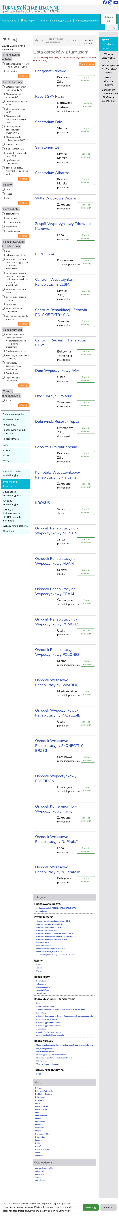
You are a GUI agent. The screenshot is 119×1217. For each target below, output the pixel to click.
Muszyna (39, 1124)
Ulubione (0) (108, 18)
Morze (9, 198)
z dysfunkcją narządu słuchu (16, 291)
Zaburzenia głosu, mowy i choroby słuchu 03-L (17, 170)
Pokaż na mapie (86, 64)
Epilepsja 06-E (13, 144)
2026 (8, 400)
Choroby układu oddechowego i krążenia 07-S (13, 129)
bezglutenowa (12, 213)
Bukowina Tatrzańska (44, 1091)
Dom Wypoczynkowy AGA (57, 370)
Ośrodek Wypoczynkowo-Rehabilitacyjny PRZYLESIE (57, 713)
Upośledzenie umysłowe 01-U (13, 162)
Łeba (37, 1112)
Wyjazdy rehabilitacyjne (11, 502)
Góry (8, 189)
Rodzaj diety (9, 424)
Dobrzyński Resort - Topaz (57, 421)
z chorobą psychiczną (16, 255)
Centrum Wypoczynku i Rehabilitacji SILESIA (54, 282)
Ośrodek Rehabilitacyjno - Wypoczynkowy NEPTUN (56, 531)
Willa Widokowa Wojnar (56, 198)
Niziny (6, 460)
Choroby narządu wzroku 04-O (14, 96)
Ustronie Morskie (42, 1149)
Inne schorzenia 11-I (15, 148)
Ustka (37, 1143)
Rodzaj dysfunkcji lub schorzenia (14, 431)
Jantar (37, 1103)
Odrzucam (108, 1207)
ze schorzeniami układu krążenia (17, 317)
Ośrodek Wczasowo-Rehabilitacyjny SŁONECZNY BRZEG (59, 745)
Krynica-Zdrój (41, 1109)
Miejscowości (9, 20)
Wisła (37, 1152)
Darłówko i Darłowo (43, 1094)
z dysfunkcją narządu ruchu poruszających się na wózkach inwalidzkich (17, 264)
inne (8, 250)
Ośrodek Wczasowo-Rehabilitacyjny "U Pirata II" (58, 869)
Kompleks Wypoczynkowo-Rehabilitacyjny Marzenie (58, 475)
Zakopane (39, 1155)
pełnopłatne (11, 71)
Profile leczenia (11, 419)
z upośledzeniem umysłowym (14, 310)
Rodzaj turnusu (11, 439)
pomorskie (39, 1174)
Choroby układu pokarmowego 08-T (15, 139)
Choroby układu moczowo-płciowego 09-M (16, 119)
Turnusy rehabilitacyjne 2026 (55, 20)
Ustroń (38, 1146)
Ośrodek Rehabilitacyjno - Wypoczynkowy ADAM (56, 561)
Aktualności (9, 531)
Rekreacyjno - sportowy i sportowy (17, 357)
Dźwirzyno (39, 1100)
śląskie (38, 1177)
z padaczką (11, 304)
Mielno (38, 1118)
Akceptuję (90, 1207)
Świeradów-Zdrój (42, 1134)
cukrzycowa (11, 218)
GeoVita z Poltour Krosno (56, 447)
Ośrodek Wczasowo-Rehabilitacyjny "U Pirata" (56, 839)
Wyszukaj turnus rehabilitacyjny (12, 473)
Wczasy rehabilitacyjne (15, 526)
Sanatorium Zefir (49, 147)
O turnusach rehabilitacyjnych (12, 493)
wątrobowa (11, 226)
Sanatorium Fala (48, 121)
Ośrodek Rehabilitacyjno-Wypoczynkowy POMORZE (58, 622)
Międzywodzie (41, 1115)
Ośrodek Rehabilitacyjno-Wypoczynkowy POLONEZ (57, 652)
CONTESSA (45, 254)
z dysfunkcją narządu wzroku (16, 298)
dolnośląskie (40, 1180)
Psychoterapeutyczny (16, 351)
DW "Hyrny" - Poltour (53, 396)
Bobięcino (39, 1088)
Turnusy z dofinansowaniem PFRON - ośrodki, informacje (12, 515)
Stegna (38, 1131)
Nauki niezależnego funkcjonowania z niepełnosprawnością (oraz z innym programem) (16, 340)
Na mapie (27, 21)
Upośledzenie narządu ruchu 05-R (16, 155)
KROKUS (42, 502)
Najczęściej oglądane (87, 20)
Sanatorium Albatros (52, 172)
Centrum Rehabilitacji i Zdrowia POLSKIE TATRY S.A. (61, 312)
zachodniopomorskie (44, 1168)
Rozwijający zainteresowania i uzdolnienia (14, 365)
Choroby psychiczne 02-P (15, 110)
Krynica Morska (41, 1106)
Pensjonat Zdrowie (50, 71)
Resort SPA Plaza (49, 96)
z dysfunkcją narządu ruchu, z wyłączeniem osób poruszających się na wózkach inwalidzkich (17, 279)
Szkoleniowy (12, 373)
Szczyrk (38, 1140)
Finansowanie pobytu (14, 414)
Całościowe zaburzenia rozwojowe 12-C (17, 88)
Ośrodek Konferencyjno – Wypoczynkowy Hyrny (56, 809)
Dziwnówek (40, 1097)
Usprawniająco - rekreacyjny (13, 379)
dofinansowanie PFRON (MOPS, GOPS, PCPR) (17, 65)
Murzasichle (40, 1121)
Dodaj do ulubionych (86, 79)
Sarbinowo (39, 1128)
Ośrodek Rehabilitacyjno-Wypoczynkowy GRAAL (56, 591)
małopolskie (40, 1171)
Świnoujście (40, 1137)
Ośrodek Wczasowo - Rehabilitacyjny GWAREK (56, 682)
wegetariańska (13, 231)
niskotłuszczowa (13, 222)
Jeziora (9, 193)
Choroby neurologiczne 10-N (17, 103)
